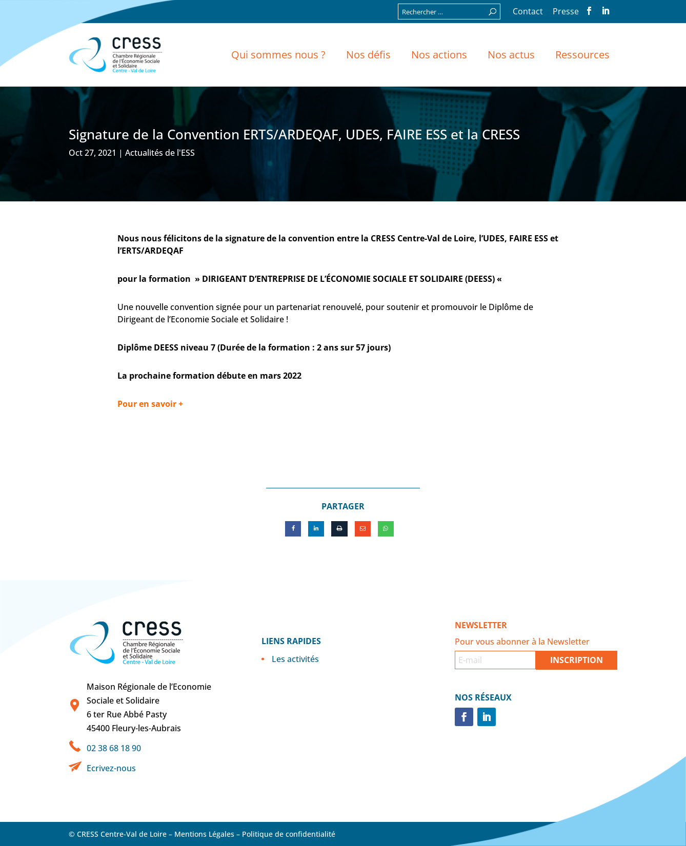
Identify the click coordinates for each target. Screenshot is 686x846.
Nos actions (439, 54)
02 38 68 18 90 (114, 748)
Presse (566, 12)
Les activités (295, 659)
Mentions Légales (204, 834)
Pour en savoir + (150, 403)
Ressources (582, 54)
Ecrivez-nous (111, 768)
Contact (528, 12)
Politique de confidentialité (288, 834)
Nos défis (368, 54)
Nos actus (511, 54)
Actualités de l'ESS (160, 152)
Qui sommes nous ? (278, 54)
